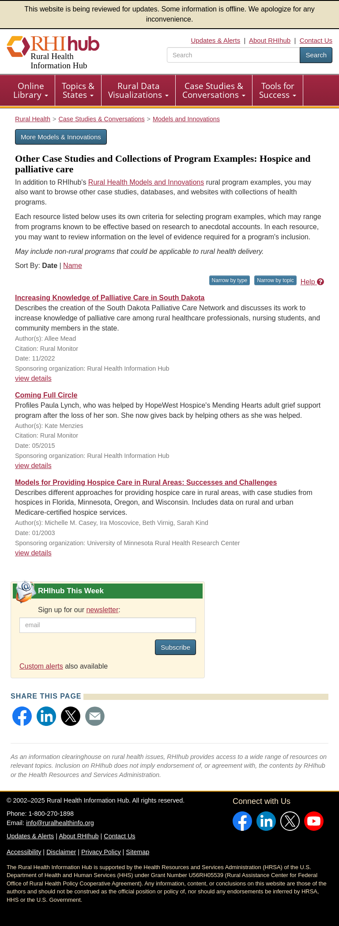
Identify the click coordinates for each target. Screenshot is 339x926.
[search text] (233, 55)
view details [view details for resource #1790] (33, 553)
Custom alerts (41, 666)
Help (312, 282)
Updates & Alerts (216, 40)
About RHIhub (269, 40)
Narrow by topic (275, 280)
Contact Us (316, 40)
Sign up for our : (79, 610)
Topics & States (78, 90)
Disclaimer (61, 851)
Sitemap (137, 851)
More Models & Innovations (61, 137)
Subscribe (175, 647)
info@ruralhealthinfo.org (60, 822)
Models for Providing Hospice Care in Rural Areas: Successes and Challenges (146, 482)
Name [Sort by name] (72, 265)
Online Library (30, 90)
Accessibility (24, 851)
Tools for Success (277, 90)
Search (316, 55)
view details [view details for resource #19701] (33, 378)
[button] (22, 716)
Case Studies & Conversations (213, 90)
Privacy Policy (101, 851)
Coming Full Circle (46, 395)
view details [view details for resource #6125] (33, 465)
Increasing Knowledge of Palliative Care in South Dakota (109, 297)
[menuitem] (31, 90)
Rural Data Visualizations (138, 90)
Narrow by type (230, 280)
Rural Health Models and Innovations (146, 182)
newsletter (102, 610)
